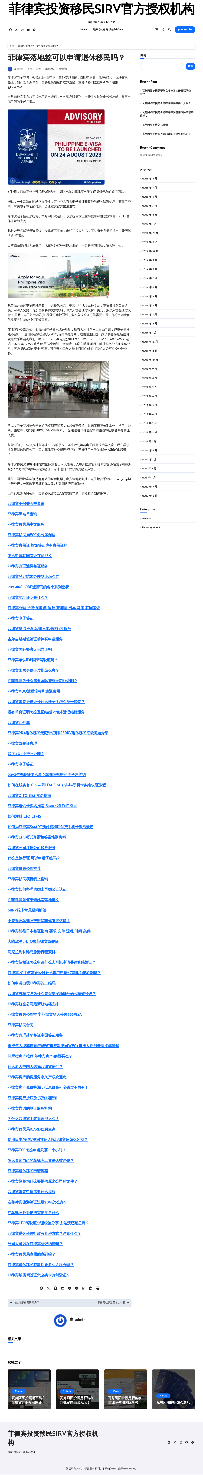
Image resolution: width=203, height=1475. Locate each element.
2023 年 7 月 (149, 387)
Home (83, 29)
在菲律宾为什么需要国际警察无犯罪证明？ (42, 681)
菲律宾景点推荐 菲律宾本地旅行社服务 (39, 629)
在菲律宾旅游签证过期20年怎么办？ (37, 1203)
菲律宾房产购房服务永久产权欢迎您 (37, 1078)
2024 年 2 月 (149, 324)
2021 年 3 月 (149, 469)
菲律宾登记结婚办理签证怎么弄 (33, 577)
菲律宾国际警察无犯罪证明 (30, 650)
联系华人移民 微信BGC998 (108, 29)
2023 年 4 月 (149, 414)
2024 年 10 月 (150, 251)
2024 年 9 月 (149, 260)
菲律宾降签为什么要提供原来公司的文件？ (42, 1182)
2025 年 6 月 (149, 197)
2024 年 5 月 (149, 296)
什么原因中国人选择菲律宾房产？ (35, 1067)
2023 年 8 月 (149, 378)
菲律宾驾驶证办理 (22, 744)
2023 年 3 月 (149, 423)
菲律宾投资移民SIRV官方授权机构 (101, 10)
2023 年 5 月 (149, 405)
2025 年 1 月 (149, 224)
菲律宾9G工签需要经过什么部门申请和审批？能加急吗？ (54, 973)
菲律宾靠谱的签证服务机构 (30, 1109)
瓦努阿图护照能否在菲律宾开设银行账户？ (166, 134)
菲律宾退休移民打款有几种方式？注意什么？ (44, 1234)
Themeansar (128, 1469)
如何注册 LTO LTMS (24, 817)
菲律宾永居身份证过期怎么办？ (33, 671)
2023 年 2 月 (149, 432)
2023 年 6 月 (149, 396)
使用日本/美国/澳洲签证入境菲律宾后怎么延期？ (48, 1140)
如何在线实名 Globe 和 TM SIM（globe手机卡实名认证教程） (59, 786)
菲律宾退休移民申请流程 (28, 1171)
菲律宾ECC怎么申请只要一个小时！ (37, 1151)
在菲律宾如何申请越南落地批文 (33, 900)
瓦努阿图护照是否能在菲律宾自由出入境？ (166, 103)
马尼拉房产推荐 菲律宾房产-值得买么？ (40, 1057)
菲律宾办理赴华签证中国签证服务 (35, 1036)
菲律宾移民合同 (20, 1026)
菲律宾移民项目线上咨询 (28, 880)
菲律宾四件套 (19, 723)
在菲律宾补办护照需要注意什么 (33, 1213)
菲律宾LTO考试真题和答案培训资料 (37, 838)
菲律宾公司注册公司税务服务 (31, 848)
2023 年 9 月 (149, 369)
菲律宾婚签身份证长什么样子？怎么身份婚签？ (46, 702)
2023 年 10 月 (150, 360)
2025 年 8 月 (149, 179)
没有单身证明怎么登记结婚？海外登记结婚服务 (46, 713)
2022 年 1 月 (149, 459)
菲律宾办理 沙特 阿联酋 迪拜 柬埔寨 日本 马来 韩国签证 (54, 608)
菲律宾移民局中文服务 (26, 525)
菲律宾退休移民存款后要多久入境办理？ (41, 1265)
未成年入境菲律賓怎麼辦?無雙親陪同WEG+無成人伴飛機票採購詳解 (63, 1046)
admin (79, 1320)
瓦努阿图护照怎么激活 (155, 125)
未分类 (63, 69)
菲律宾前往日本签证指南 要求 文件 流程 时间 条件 (49, 932)
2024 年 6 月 (149, 287)
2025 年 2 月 (149, 215)
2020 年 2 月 (149, 496)
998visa (146, 518)
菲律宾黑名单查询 (22, 515)
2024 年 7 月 (149, 278)
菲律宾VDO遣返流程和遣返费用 (34, 692)
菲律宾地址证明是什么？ (28, 598)
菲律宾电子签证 (20, 619)
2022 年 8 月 (149, 450)
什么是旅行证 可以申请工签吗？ (34, 859)
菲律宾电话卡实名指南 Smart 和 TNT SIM (42, 807)
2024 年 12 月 (150, 233)
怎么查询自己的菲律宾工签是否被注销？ (41, 1161)
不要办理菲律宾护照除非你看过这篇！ (39, 921)
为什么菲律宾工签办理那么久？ (33, 1119)
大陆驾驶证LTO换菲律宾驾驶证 (33, 942)
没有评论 (49, 69)
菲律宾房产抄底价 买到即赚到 (32, 1098)
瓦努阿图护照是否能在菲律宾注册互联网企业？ (28, 1403)
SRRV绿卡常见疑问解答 (27, 911)
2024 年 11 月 (149, 242)
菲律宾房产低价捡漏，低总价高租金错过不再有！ (48, 1088)
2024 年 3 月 (149, 314)
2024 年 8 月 (149, 269)
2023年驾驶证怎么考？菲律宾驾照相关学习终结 (47, 775)
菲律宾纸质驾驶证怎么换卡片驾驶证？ (39, 1276)
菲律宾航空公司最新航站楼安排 (33, 1005)
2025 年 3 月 (149, 206)
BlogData (110, 1469)
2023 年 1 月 (149, 441)
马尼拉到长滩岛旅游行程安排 (31, 953)
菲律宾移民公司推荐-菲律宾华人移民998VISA (45, 1015)
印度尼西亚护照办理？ (26, 754)
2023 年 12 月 (150, 342)
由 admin (15, 69)
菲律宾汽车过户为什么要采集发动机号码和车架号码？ (52, 994)
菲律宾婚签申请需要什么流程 (31, 1192)
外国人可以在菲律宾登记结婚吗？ (35, 1245)
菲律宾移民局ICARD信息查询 (32, 1130)
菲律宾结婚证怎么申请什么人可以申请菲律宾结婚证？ (52, 963)
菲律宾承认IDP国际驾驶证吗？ (33, 661)
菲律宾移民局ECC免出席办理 (31, 535)
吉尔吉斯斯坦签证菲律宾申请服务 (35, 640)
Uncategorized (151, 527)
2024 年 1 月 (149, 333)
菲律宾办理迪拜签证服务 (28, 567)
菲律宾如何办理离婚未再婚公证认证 (37, 890)
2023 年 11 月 (149, 351)
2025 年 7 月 (149, 188)
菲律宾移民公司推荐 (24, 869)
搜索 (143, 56)
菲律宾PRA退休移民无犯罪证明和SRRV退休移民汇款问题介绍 (58, 734)
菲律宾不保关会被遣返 (26, 504)
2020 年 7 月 (149, 487)
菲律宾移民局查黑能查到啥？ (31, 1255)
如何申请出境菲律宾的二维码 (31, 984)
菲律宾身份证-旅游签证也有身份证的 (37, 546)
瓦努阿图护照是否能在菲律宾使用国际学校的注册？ (125, 1403)
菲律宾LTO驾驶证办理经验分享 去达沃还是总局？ (48, 1224)
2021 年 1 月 (149, 478)
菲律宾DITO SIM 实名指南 (29, 796)
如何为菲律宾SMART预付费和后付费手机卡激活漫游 (50, 827)
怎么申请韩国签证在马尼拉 (30, 556)
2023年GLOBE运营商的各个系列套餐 (38, 588)
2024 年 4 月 (149, 305)
